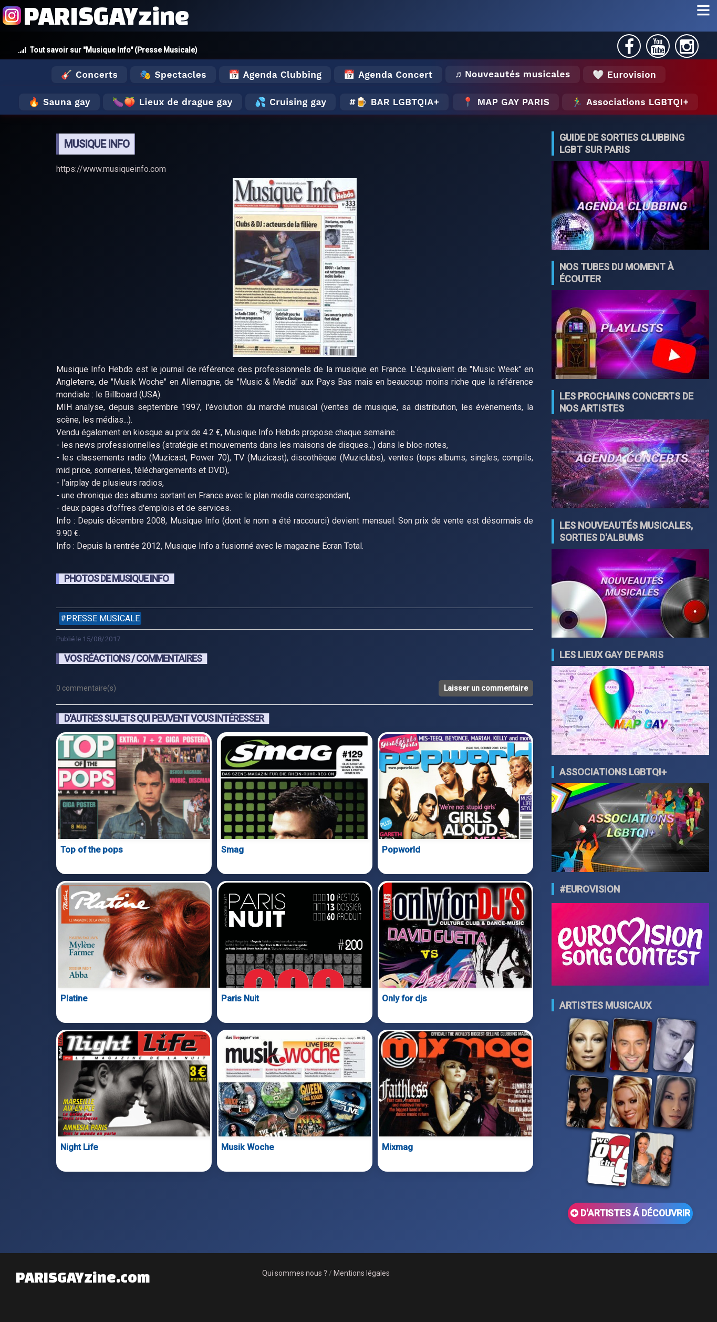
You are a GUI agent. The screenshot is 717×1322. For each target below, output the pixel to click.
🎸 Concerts (89, 74)
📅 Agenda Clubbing (274, 74)
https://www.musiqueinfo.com (111, 169)
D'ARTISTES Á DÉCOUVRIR (630, 1213)
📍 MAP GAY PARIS (505, 102)
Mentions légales (362, 1273)
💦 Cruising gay (291, 102)
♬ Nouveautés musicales (512, 74)
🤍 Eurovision (624, 74)
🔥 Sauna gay (59, 102)
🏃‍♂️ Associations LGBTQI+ (630, 102)
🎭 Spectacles (173, 74)
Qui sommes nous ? (294, 1273)
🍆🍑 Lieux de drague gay (172, 102)
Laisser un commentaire (486, 688)
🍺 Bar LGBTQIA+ (397, 102)
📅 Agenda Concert (388, 74)
